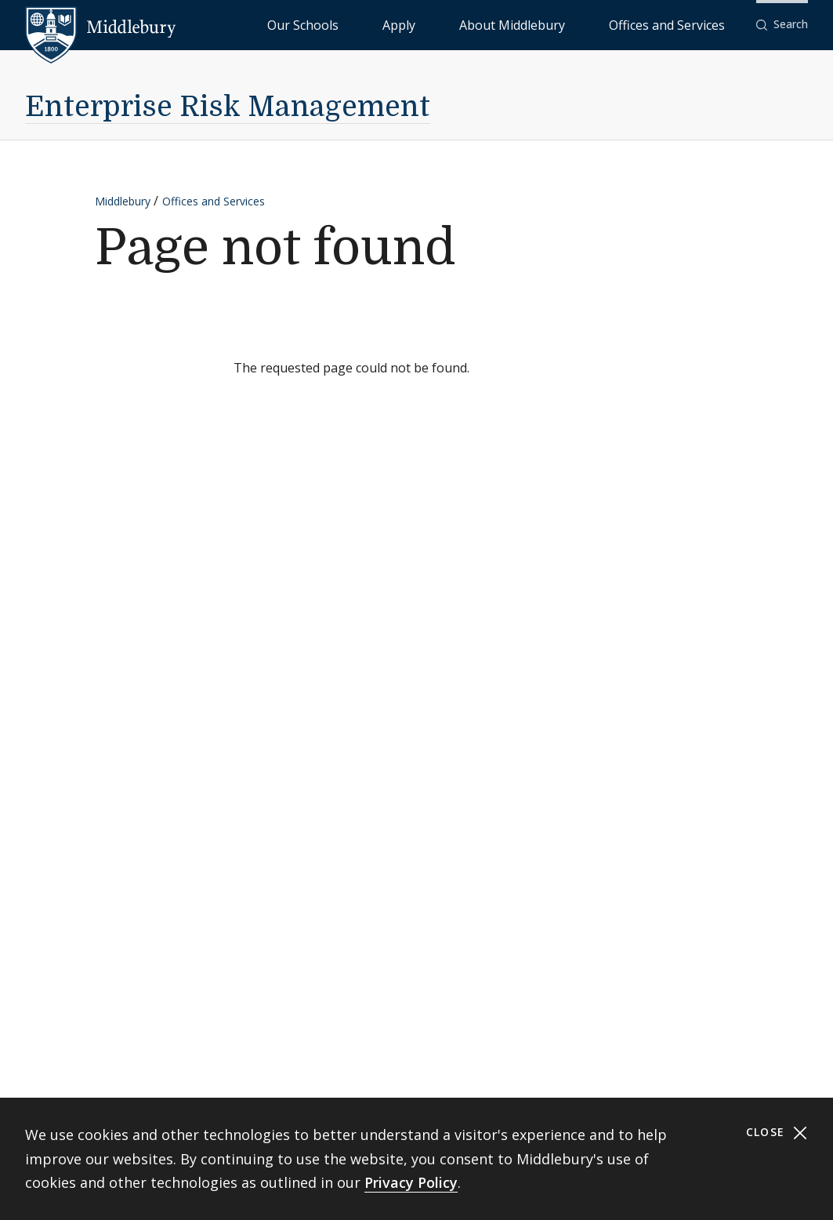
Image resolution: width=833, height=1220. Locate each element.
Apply (493, 23)
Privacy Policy (411, 1182)
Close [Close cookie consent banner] (777, 1132)
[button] (782, 24)
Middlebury (122, 201)
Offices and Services (686, 23)
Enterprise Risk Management (227, 107)
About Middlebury (571, 23)
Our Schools (430, 23)
